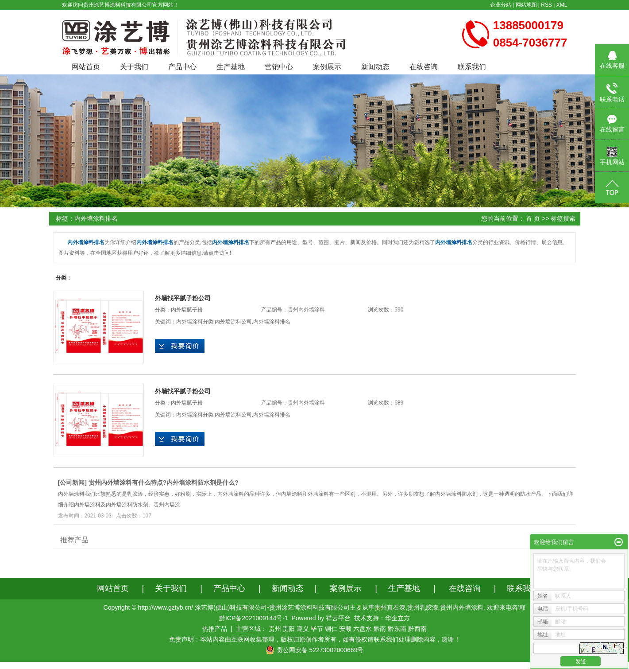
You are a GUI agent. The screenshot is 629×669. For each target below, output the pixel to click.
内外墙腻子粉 (187, 310)
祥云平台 (338, 618)
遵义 (303, 628)
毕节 (317, 628)
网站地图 (526, 5)
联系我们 (472, 66)
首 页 (533, 218)
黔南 (380, 628)
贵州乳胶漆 (422, 607)
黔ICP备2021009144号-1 (253, 618)
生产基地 (230, 66)
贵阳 (288, 628)
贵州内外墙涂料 (461, 607)
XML (561, 5)
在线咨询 (423, 66)
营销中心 (279, 66)
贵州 (275, 628)
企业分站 (500, 5)
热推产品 (214, 628)
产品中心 (182, 66)
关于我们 (134, 66)
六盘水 (362, 628)
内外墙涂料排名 (271, 322)
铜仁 (331, 628)
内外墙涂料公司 (233, 322)
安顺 (345, 628)
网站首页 (86, 66)
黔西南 (417, 628)
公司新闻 (72, 482)
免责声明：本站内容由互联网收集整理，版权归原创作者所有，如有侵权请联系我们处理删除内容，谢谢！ (314, 639)
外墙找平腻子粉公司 (183, 298)
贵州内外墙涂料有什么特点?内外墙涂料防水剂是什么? (164, 482)
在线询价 (180, 346)
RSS (546, 5)
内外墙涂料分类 (194, 322)
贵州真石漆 (389, 607)
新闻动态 (375, 66)
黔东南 (397, 628)
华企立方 (397, 618)
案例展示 (327, 66)
